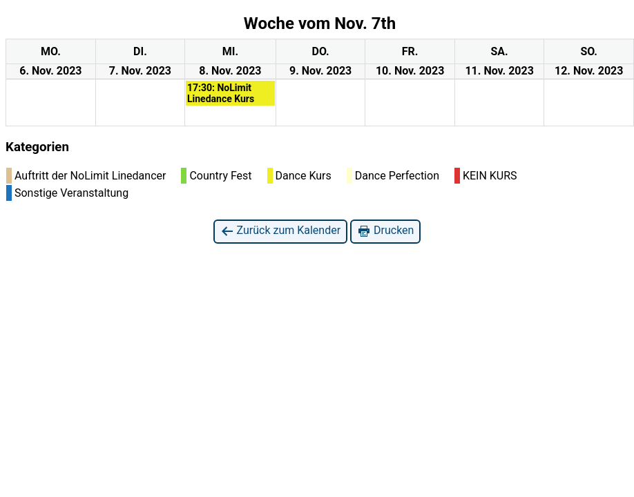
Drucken (385, 231)
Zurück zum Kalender (280, 231)
